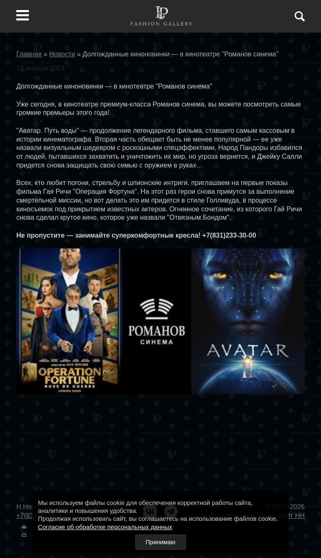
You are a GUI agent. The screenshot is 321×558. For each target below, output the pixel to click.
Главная (29, 54)
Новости (62, 54)
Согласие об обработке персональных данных (105, 527)
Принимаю (160, 542)
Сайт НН (291, 515)
